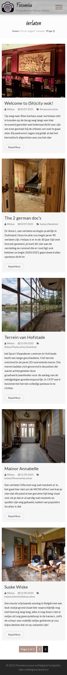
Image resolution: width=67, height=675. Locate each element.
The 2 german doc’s (22, 217)
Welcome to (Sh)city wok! (28, 103)
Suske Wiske (16, 586)
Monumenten (19, 478)
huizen (43, 224)
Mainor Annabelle (21, 468)
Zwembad (31, 346)
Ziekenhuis (52, 224)
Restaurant (45, 109)
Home (15, 31)
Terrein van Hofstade (24, 337)
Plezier (15, 346)
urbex (55, 109)
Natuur (7, 346)
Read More (14, 147)
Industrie (16, 596)
